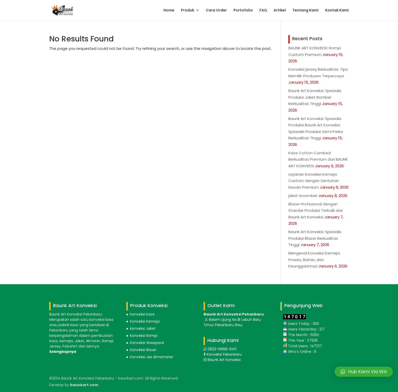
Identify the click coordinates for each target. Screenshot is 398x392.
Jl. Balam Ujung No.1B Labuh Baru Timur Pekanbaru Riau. (232, 322)
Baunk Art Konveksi (224, 359)
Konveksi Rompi (143, 335)
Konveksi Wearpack (147, 342)
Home (168, 10)
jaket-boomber (303, 195)
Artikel (280, 10)
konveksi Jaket (143, 328)
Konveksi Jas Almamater (151, 356)
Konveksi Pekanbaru (224, 354)
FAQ (263, 10)
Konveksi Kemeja (145, 321)
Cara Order (216, 10)
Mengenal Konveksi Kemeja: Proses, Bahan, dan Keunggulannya (314, 259)
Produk (187, 10)
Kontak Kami (337, 10)
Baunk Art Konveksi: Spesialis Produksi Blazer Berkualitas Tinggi (314, 238)
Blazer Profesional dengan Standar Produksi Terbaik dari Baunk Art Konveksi (315, 210)
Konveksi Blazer (143, 349)
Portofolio (243, 10)
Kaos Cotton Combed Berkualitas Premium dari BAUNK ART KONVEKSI (318, 159)
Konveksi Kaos (142, 314)
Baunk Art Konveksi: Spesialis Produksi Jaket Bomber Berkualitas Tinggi (314, 97)
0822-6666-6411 (221, 349)
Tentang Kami (305, 10)
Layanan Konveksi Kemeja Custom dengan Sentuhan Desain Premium (313, 181)
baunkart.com (84, 384)
